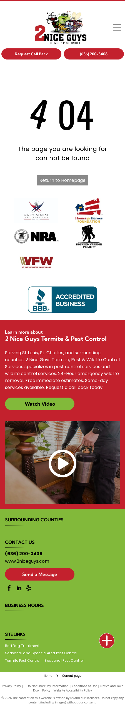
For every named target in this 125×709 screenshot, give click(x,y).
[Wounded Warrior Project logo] (88, 236)
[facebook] (9, 589)
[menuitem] (24, 645)
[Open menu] (117, 28)
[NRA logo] (36, 236)
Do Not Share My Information (48, 686)
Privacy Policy (11, 686)
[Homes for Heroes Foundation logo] (88, 210)
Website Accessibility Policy (73, 690)
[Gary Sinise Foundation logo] (36, 210)
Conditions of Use (84, 686)
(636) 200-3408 (23, 554)
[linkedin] (19, 589)
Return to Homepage (62, 180)
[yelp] (28, 589)
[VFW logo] (36, 262)
